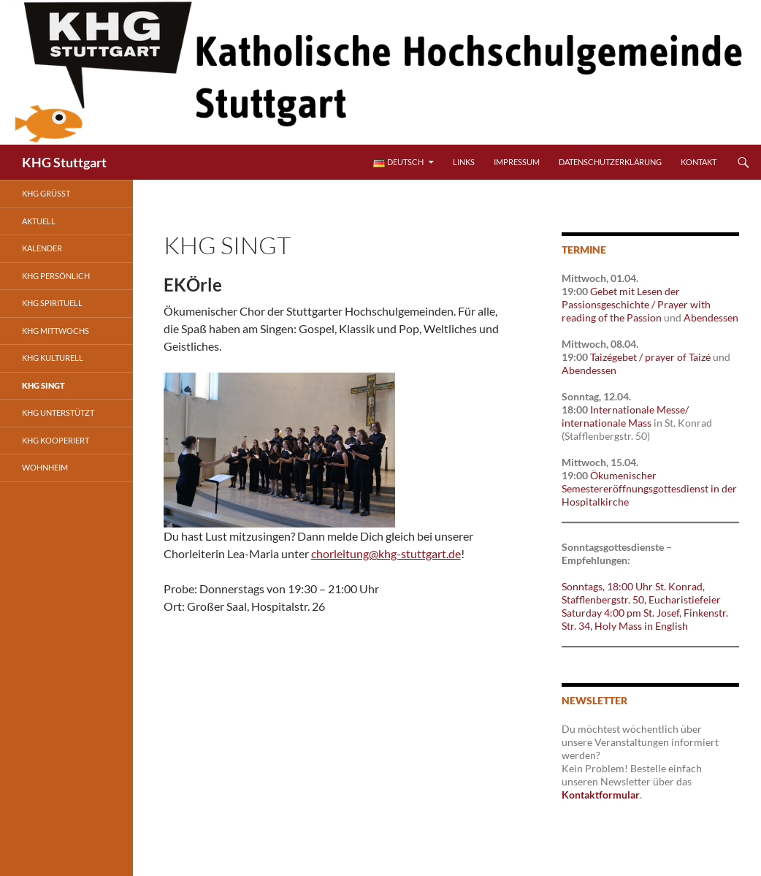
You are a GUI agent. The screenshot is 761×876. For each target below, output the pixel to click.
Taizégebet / (617, 357)
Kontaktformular (601, 794)
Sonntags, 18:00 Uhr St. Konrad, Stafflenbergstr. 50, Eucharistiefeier (641, 593)
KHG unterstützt (58, 412)
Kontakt (698, 162)
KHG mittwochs (55, 330)
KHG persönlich (56, 276)
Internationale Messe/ (639, 409)
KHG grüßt (46, 193)
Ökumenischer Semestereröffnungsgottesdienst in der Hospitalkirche (649, 488)
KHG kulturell (52, 357)
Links (464, 162)
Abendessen (711, 317)
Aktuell (39, 221)
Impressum (517, 162)
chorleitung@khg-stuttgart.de (386, 553)
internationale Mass (606, 422)
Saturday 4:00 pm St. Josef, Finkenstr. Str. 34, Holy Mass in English (645, 619)
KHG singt (43, 385)
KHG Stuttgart (64, 162)
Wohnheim (45, 467)
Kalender (42, 248)
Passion (644, 317)
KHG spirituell (52, 303)
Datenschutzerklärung (610, 162)
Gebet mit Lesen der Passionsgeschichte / (621, 298)
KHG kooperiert (55, 440)
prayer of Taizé (678, 357)
